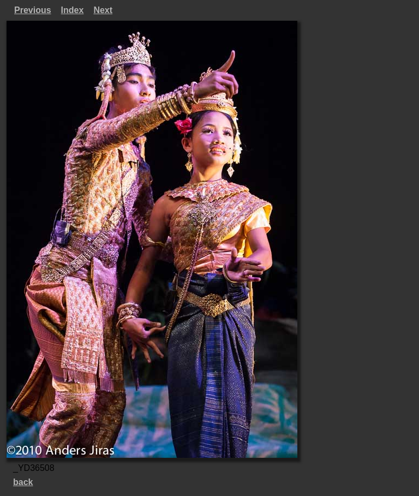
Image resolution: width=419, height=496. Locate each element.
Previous (32, 10)
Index (72, 10)
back (23, 482)
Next (102, 10)
